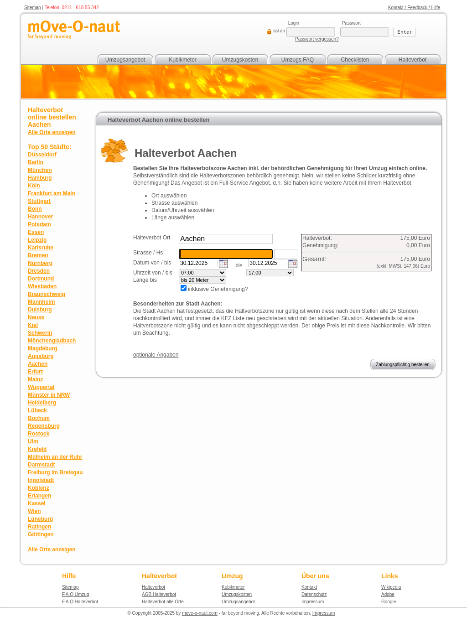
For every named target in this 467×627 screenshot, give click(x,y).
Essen (36, 232)
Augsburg (41, 356)
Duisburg (40, 309)
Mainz (35, 379)
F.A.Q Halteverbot (80, 601)
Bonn (35, 209)
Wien (34, 511)
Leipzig (37, 240)
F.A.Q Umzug (75, 594)
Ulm (33, 441)
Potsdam (39, 224)
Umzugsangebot (125, 60)
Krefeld (37, 449)
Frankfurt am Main (51, 193)
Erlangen (39, 495)
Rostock (38, 433)
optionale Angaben (155, 355)
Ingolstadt (41, 480)
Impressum (312, 601)
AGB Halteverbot (159, 594)
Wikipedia (391, 587)
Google (388, 601)
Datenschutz (314, 594)
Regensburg (44, 426)
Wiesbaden (42, 286)
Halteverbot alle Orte (163, 601)
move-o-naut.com (200, 613)
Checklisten (355, 60)
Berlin (35, 162)
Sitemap (32, 7)
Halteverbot (412, 60)
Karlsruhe (40, 247)
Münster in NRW (49, 395)
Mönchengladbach (52, 340)
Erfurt (35, 371)
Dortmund (41, 278)
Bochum (39, 418)
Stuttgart (39, 201)
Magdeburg (42, 348)
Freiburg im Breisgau (55, 472)
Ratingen (39, 526)
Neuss (36, 317)
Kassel (37, 503)
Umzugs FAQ (297, 60)
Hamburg (40, 178)
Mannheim (41, 302)
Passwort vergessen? (317, 38)
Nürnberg (40, 263)
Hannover (40, 216)
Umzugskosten (240, 60)
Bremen (38, 255)
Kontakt (309, 587)
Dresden (39, 271)
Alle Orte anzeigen (52, 132)
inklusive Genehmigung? (218, 289)
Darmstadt (41, 464)
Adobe (387, 594)
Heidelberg (42, 402)
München (40, 170)
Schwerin (40, 333)
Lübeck (37, 410)
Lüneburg (40, 519)
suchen (283, 237)
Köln (34, 185)
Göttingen (41, 534)
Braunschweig (46, 294)
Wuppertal (41, 387)
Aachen (37, 364)
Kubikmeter (183, 60)
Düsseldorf (42, 154)
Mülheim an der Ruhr (55, 457)
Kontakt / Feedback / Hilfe (414, 7)
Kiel (33, 325)
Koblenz (38, 488)
